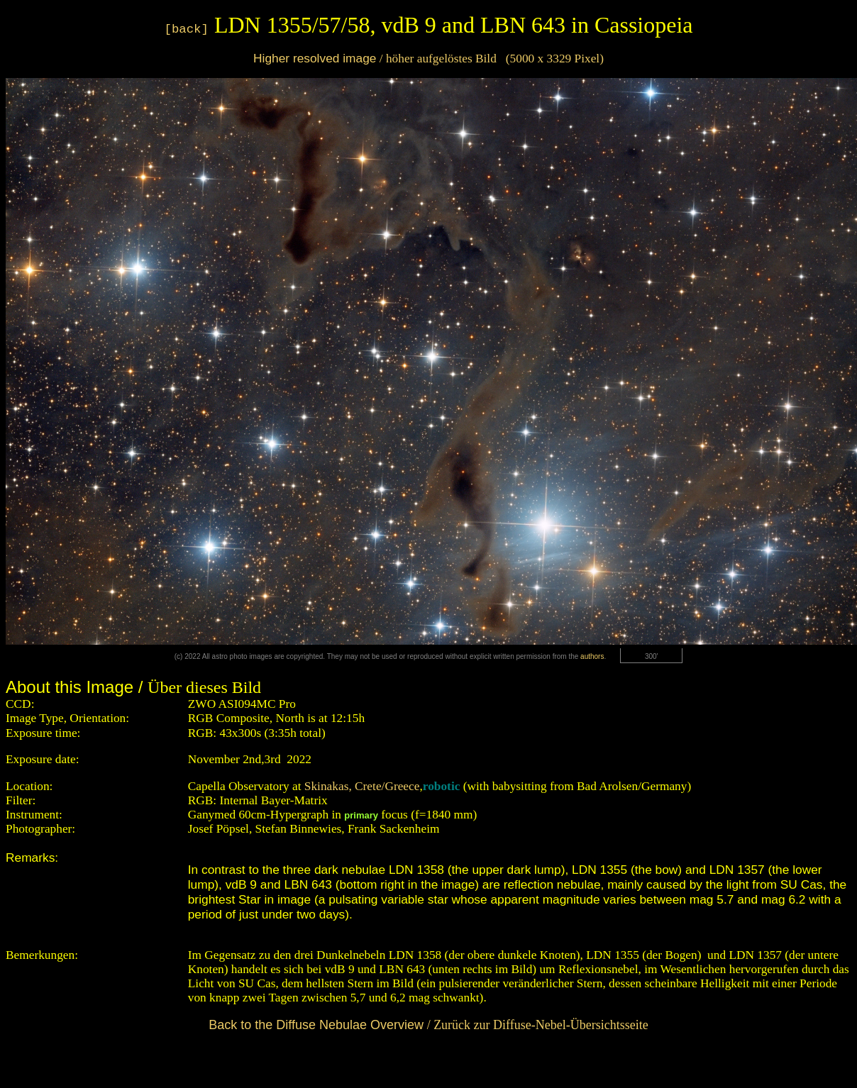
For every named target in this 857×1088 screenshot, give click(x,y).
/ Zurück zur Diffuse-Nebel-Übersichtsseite (428, 1025)
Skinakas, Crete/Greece (362, 786)
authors (592, 656)
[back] (186, 29)
